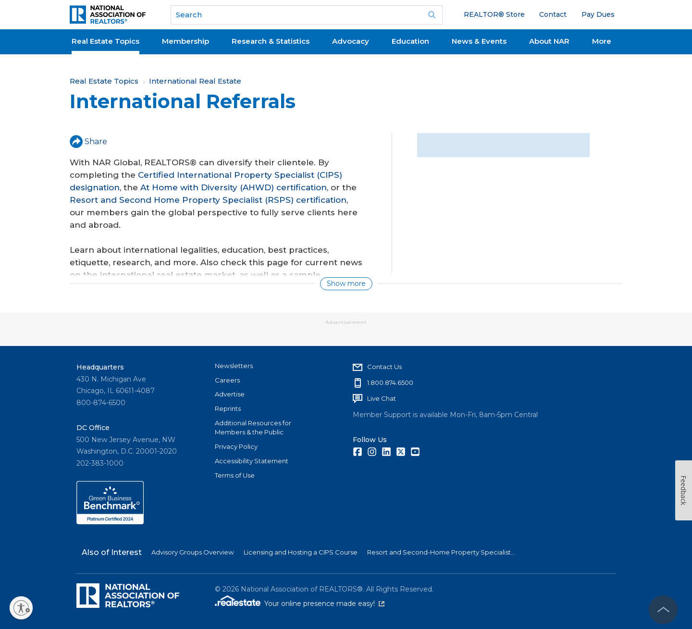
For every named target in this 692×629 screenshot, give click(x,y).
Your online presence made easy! (324, 603)
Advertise (230, 394)
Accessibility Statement (251, 461)
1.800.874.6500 (390, 382)
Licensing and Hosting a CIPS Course (301, 552)
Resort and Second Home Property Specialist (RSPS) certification (208, 200)
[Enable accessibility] (21, 607)
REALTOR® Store (494, 14)
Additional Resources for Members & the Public (253, 427)
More (601, 41)
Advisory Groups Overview (192, 552)
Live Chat (381, 398)
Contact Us (384, 366)
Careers (227, 380)
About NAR (549, 41)
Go (432, 15)
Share (88, 141)
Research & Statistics (270, 41)
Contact (553, 14)
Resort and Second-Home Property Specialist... (441, 552)
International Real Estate (195, 81)
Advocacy (350, 41)
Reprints (228, 408)
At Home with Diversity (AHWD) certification (233, 187)
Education (410, 41)
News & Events (479, 41)
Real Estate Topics (105, 41)
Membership (185, 41)
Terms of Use (235, 475)
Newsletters (234, 366)
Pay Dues (598, 14)
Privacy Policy (236, 446)
